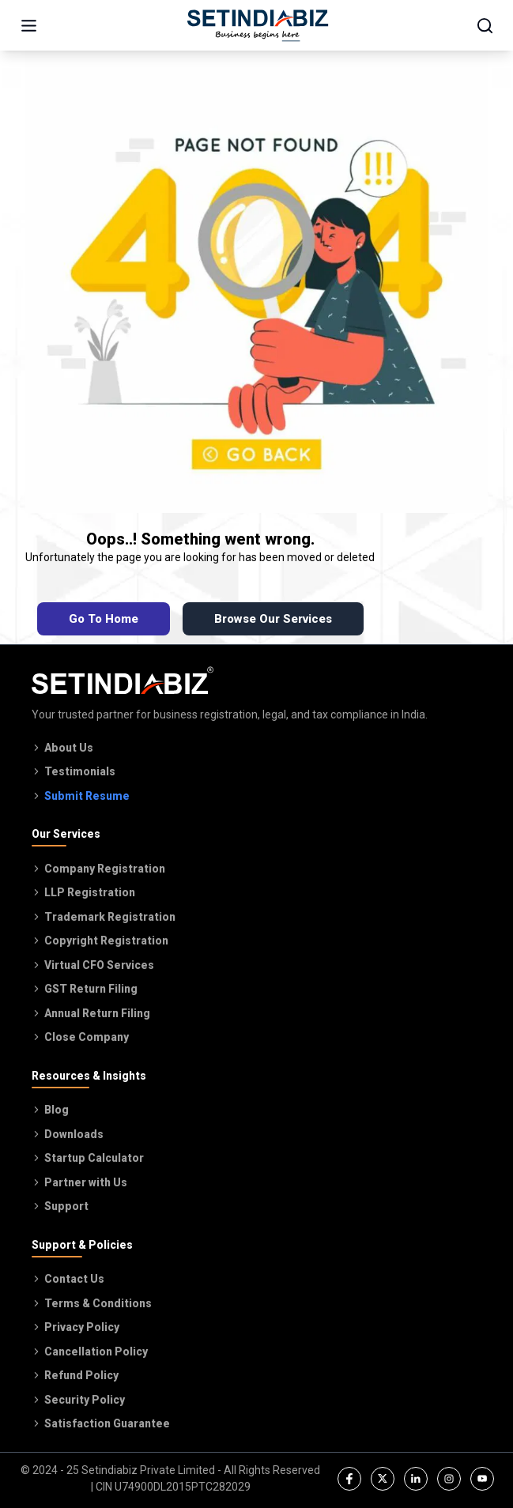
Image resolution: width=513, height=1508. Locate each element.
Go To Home (103, 619)
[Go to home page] (258, 25)
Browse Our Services (273, 619)
